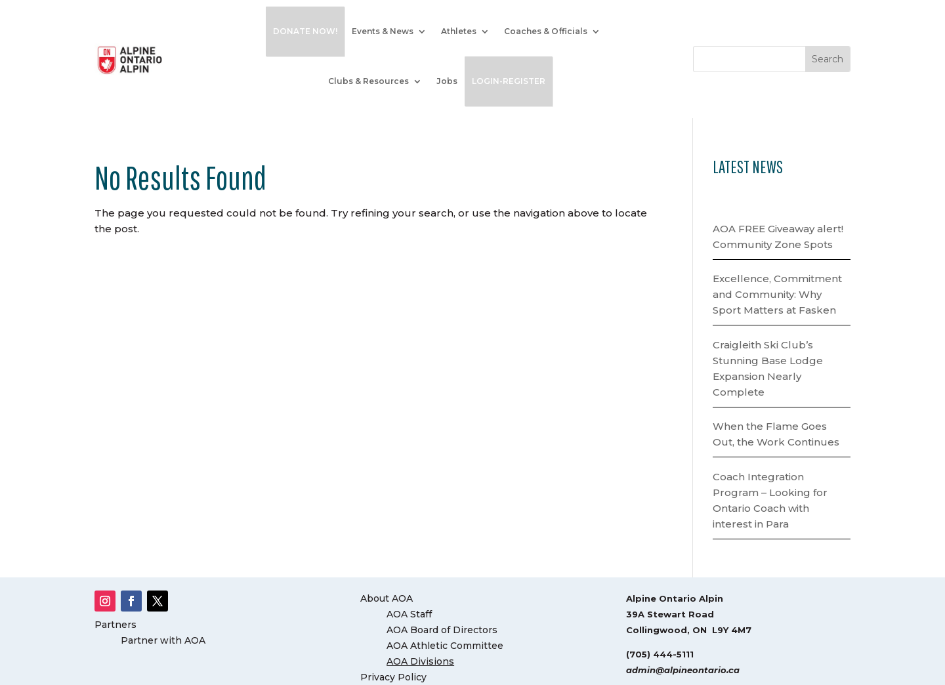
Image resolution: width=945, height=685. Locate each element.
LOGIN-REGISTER (508, 81)
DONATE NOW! (305, 31)
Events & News (382, 31)
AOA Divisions (420, 661)
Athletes (458, 31)
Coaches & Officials (545, 31)
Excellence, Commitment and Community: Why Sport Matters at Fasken (777, 294)
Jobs (446, 81)
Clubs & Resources (368, 81)
